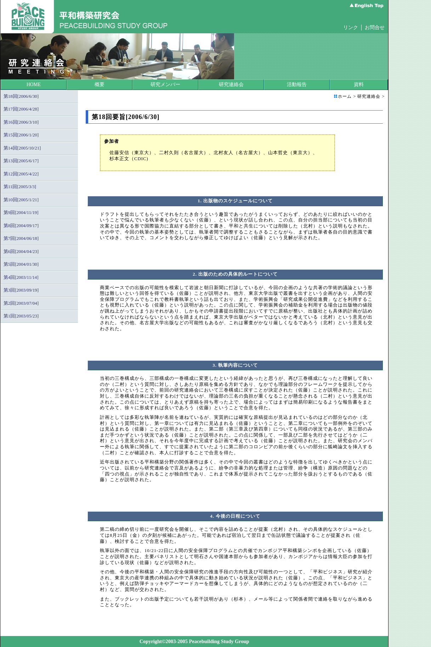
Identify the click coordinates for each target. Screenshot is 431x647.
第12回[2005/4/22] (21, 173)
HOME (34, 84)
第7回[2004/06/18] (21, 238)
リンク (350, 27)
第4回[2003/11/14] (21, 277)
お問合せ (375, 27)
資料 (359, 84)
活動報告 (297, 84)
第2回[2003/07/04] (21, 303)
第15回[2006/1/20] (21, 135)
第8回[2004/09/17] (21, 225)
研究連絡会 (231, 84)
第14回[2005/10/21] (22, 148)
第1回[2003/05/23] (21, 316)
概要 (99, 84)
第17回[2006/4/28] (21, 109)
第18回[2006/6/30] (21, 96)
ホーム (345, 96)
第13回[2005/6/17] (21, 160)
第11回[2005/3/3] (20, 186)
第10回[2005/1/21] (21, 199)
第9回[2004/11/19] (21, 212)
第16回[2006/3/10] (21, 122)
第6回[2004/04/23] (21, 251)
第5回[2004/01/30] (21, 264)
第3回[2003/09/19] (21, 290)
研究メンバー (165, 84)
